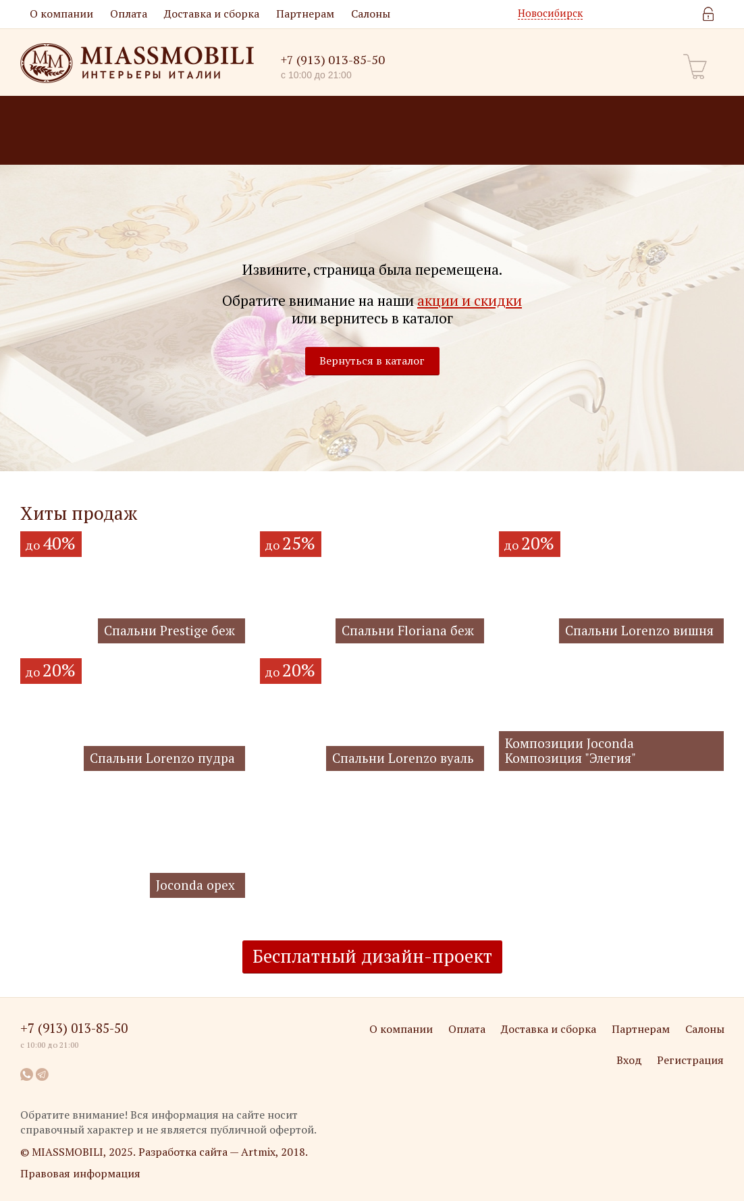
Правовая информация (80, 1173)
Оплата (128, 13)
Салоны (370, 13)
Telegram (42, 1074)
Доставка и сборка (211, 13)
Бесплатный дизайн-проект (372, 956)
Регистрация (690, 1060)
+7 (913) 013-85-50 (333, 60)
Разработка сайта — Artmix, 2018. (223, 1151)
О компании (61, 13)
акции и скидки (469, 300)
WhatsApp (27, 1074)
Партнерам (305, 13)
